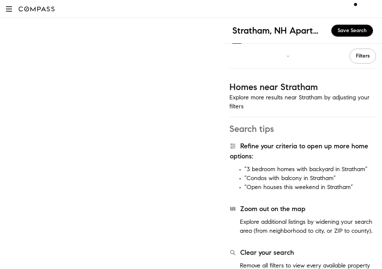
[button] (9, 9)
